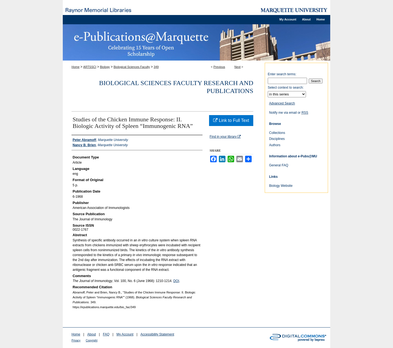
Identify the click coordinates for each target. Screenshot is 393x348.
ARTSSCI (89, 66)
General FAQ (278, 165)
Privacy (76, 340)
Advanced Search (282, 103)
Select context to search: (285, 87)
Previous (219, 66)
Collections (277, 133)
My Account (125, 334)
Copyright (91, 340)
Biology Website (281, 186)
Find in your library (225, 137)
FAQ (106, 334)
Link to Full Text (231, 120)
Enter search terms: (282, 74)
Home (75, 66)
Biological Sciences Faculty (132, 66)
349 (156, 66)
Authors (274, 145)
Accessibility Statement (157, 334)
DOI (176, 281)
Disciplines (277, 139)
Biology (105, 66)
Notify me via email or (288, 113)
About (91, 334)
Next (237, 66)
